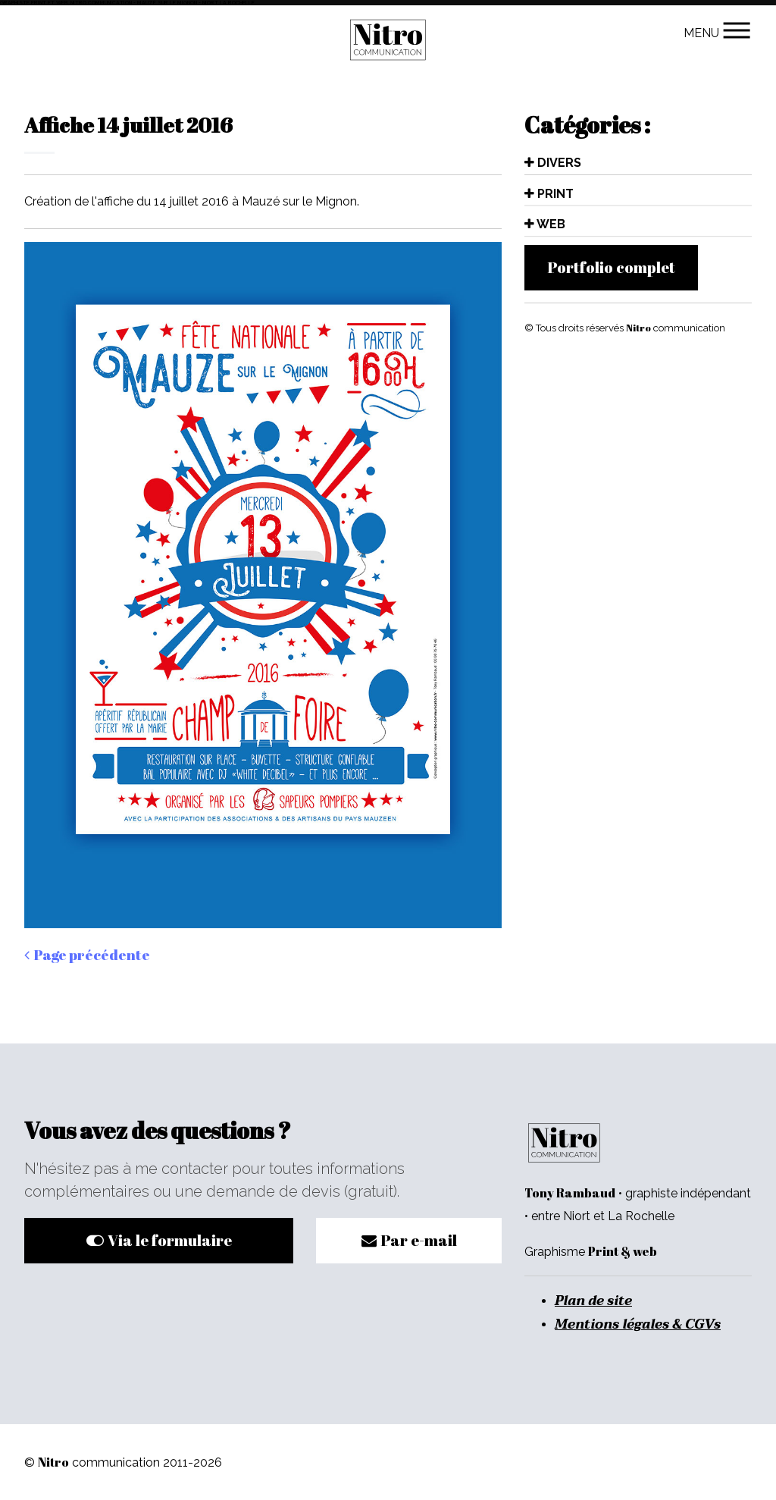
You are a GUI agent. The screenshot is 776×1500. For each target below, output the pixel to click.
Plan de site (593, 1300)
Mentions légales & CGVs (638, 1324)
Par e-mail (409, 1240)
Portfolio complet (611, 267)
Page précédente (87, 955)
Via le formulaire (159, 1240)
